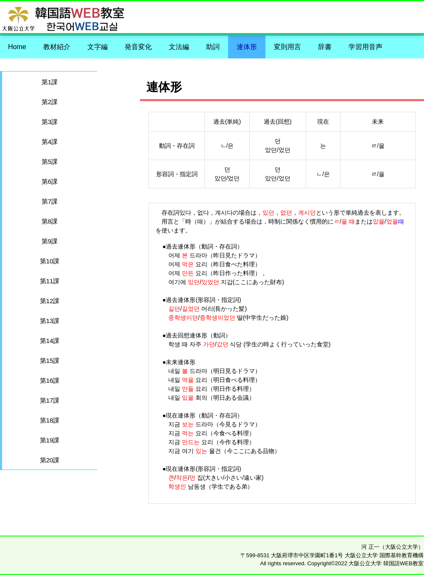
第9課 (50, 241)
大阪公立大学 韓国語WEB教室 (314, 14)
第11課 (50, 281)
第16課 (50, 380)
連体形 (247, 46)
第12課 (50, 300)
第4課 (50, 141)
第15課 (50, 360)
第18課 (50, 420)
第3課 (50, 121)
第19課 (50, 440)
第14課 (50, 340)
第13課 (50, 320)
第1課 (50, 82)
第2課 (50, 101)
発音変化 (138, 46)
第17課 (50, 400)
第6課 (50, 181)
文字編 (97, 46)
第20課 (50, 460)
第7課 (50, 201)
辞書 (325, 46)
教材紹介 (56, 46)
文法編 (179, 46)
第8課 (50, 221)
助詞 (213, 46)
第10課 (50, 261)
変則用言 (287, 46)
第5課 (50, 161)
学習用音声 (365, 46)
